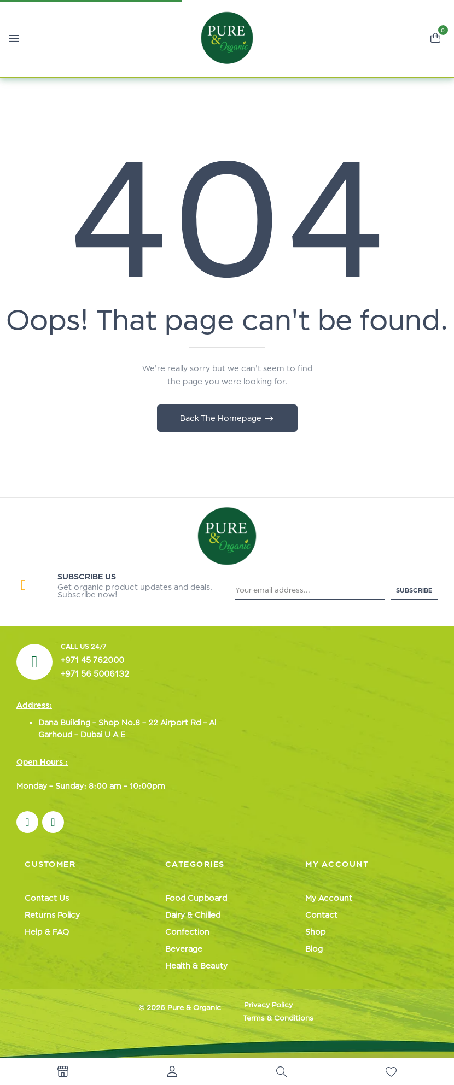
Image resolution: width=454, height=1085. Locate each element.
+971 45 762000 (92, 660)
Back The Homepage (222, 418)
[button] (435, 37)
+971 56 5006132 (95, 673)
